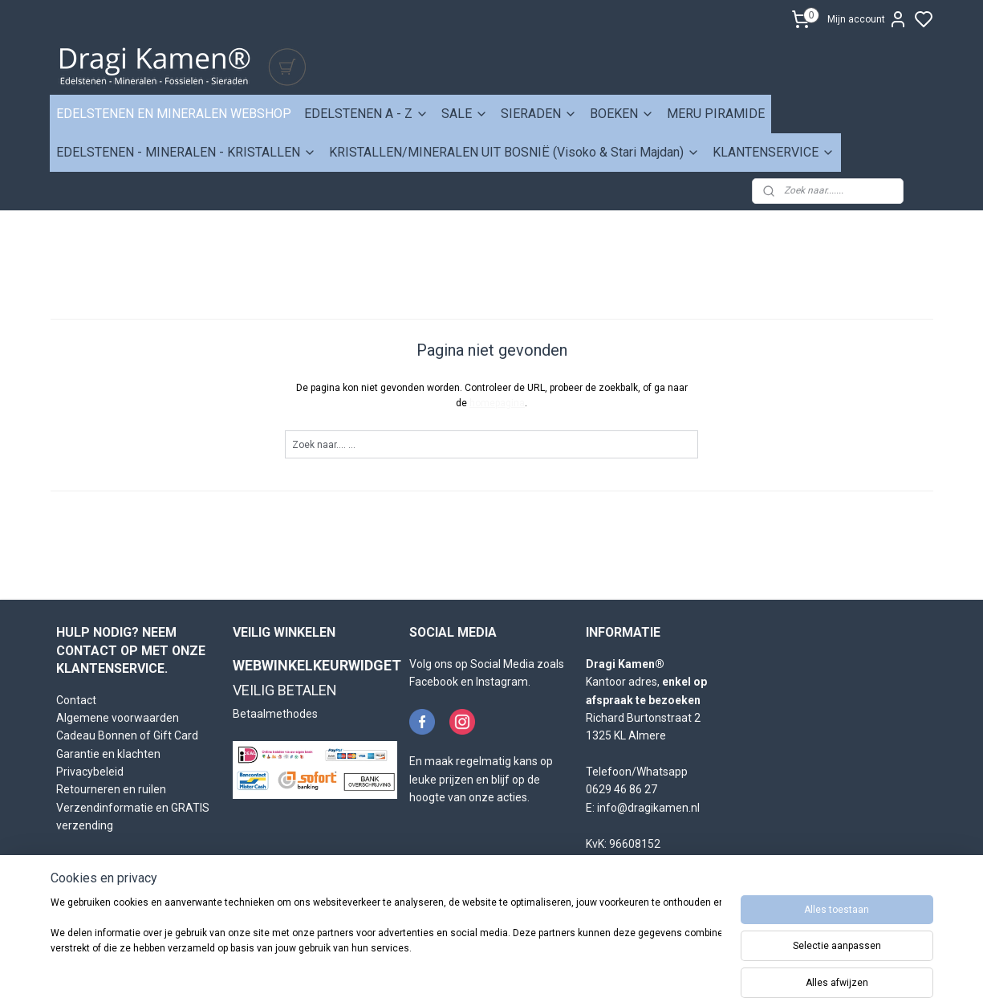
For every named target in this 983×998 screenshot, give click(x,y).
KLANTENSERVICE (774, 152)
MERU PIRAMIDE (716, 113)
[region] (386, 943)
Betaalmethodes (275, 713)
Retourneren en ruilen (111, 789)
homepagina (497, 403)
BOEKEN (622, 113)
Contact (76, 700)
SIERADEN (539, 113)
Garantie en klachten (108, 753)
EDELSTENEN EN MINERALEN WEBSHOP (173, 113)
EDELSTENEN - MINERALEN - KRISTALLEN (186, 152)
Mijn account (867, 19)
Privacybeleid (90, 771)
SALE (464, 113)
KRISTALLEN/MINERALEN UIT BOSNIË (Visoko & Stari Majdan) (514, 152)
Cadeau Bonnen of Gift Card (127, 735)
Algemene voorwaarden (117, 717)
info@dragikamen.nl (648, 807)
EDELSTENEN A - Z (366, 113)
